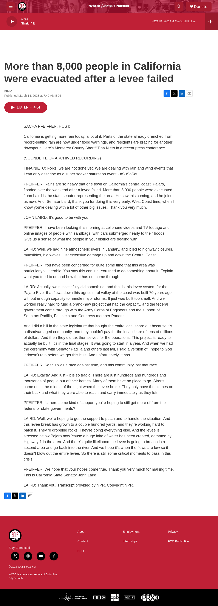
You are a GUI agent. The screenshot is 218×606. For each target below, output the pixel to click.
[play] (11, 21)
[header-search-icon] (179, 6)
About (81, 531)
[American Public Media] (73, 597)
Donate (200, 6)
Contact (82, 541)
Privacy (173, 531)
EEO (80, 551)
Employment (131, 531)
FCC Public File (178, 541)
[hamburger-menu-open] (10, 6)
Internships (130, 541)
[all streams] (211, 21)
